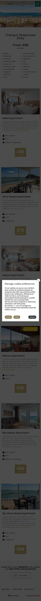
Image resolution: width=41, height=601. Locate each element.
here (14, 306)
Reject (17, 317)
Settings (32, 317)
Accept (8, 317)
